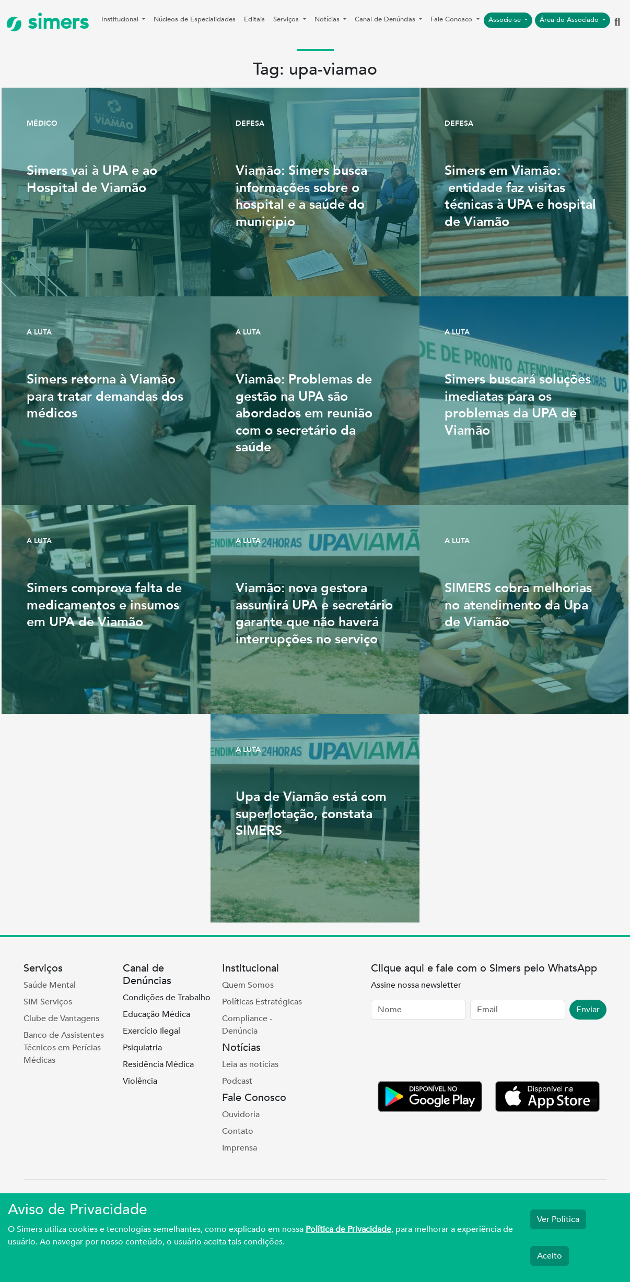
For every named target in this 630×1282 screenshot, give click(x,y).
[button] (617, 22)
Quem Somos (248, 985)
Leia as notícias (250, 1064)
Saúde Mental (50, 985)
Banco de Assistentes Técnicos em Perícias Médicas (64, 1047)
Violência (140, 1081)
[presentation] (450, 1052)
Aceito (549, 1256)
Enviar (588, 1009)
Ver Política (558, 1219)
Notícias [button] (328, 19)
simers (47, 22)
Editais (254, 19)
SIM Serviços (48, 1002)
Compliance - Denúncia (247, 1025)
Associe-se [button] (505, 20)
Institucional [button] (121, 19)
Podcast (237, 1081)
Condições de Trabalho (167, 997)
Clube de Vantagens (61, 1018)
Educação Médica (156, 1014)
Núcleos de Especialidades (195, 19)
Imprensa (239, 1148)
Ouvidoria (241, 1114)
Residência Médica (158, 1064)
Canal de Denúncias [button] (386, 19)
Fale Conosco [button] (452, 19)
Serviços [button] (287, 19)
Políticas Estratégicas (262, 1002)
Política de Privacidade (348, 1229)
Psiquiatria (142, 1047)
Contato (237, 1131)
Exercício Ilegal (151, 1031)
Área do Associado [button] (570, 20)
